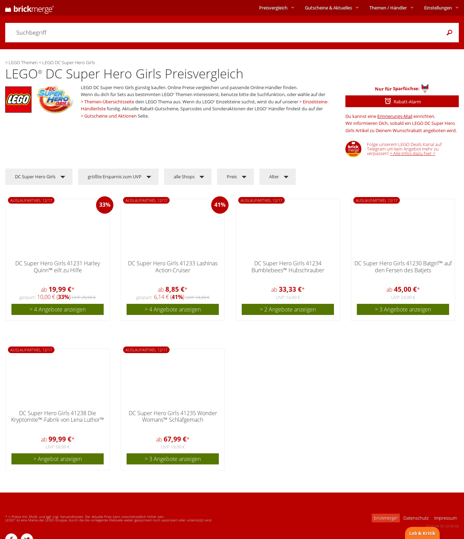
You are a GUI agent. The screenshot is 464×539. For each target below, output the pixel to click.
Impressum (445, 518)
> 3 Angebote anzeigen (403, 309)
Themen (388, 8)
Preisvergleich (273, 8)
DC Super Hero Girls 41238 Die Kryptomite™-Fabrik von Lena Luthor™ (57, 416)
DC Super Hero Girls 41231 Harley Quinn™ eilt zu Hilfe (57, 266)
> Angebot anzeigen (57, 459)
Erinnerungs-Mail (394, 116)
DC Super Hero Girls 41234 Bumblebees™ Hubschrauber (287, 266)
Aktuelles (328, 8)
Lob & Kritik (422, 533)
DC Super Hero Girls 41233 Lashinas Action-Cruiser (172, 266)
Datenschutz (416, 518)
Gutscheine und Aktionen (110, 116)
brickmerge (386, 518)
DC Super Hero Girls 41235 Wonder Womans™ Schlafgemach (173, 416)
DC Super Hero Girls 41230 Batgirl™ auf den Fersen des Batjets (403, 266)
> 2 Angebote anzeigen (288, 309)
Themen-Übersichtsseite (109, 102)
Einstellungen (438, 8)
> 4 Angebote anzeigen (57, 309)
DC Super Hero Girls (35, 176)
